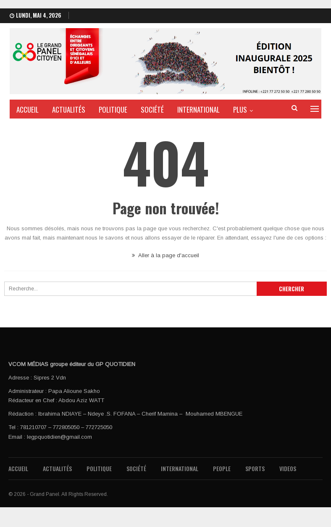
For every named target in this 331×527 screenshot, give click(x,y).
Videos (287, 468)
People (222, 468)
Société (152, 109)
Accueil (27, 109)
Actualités (68, 109)
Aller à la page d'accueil (165, 255)
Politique (113, 109)
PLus (240, 109)
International (198, 109)
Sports (255, 468)
